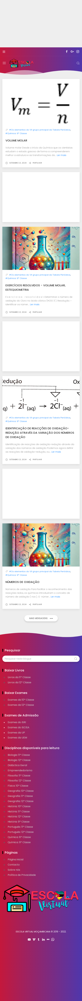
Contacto (14, 864)
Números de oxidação (22, 582)
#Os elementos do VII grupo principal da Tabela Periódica (39, 129)
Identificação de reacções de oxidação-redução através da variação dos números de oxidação (39, 432)
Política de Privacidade (22, 875)
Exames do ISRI (17, 722)
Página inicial (15, 859)
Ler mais (61, 155)
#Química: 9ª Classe (16, 133)
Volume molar (16, 140)
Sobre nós (14, 870)
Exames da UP (16, 732)
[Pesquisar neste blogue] (41, 659)
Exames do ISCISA (18, 727)
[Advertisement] (41, 25)
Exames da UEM (17, 737)
